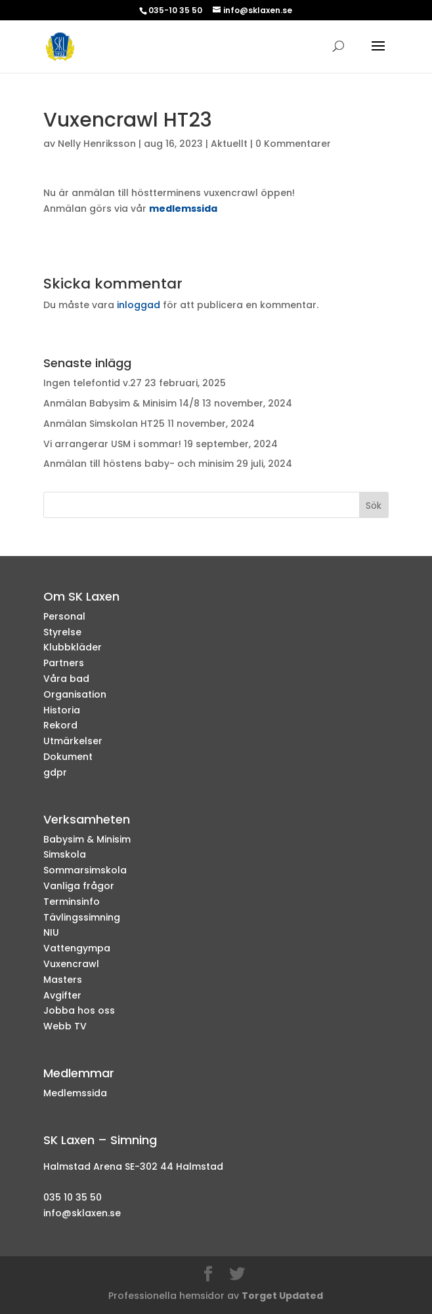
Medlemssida (75, 1093)
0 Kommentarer (293, 143)
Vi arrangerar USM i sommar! (112, 443)
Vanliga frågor (78, 885)
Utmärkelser (72, 740)
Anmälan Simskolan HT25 (104, 423)
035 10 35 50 (72, 1197)
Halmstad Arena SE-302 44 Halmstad (133, 1166)
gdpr (55, 772)
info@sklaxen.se (82, 1213)
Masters (62, 979)
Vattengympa (76, 948)
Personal (64, 616)
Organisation (74, 694)
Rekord (60, 725)
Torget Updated (282, 1295)
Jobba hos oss (79, 1010)
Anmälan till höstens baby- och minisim (138, 463)
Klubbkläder (72, 647)
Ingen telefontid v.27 (92, 382)
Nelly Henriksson (97, 143)
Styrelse (62, 632)
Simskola (64, 854)
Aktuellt (229, 143)
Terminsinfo (71, 901)
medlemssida (183, 208)
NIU (51, 932)
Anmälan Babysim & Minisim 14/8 (121, 403)
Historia (61, 710)
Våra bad (66, 678)
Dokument (68, 756)
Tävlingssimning (81, 917)
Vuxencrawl (71, 963)
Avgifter (62, 995)
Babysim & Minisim (87, 839)
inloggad (138, 304)
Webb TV (65, 1026)
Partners (63, 662)
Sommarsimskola (85, 870)
